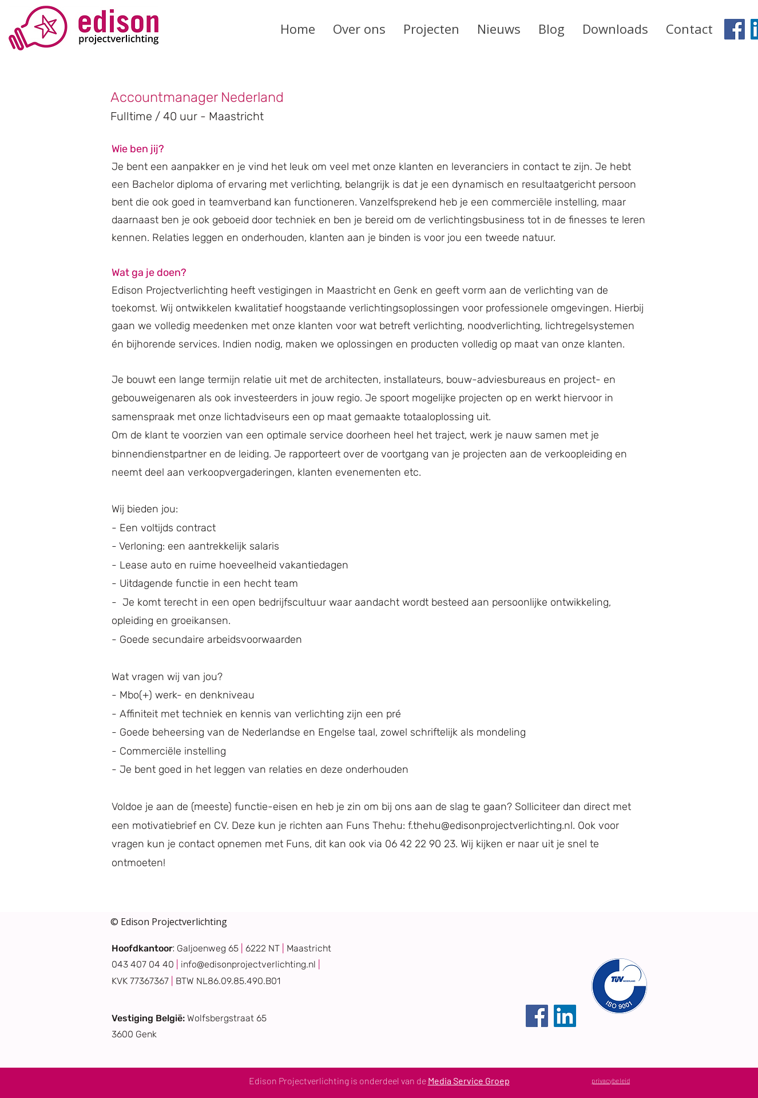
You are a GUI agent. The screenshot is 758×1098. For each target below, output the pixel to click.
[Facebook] (734, 29)
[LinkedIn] (565, 1016)
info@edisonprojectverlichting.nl (248, 964)
